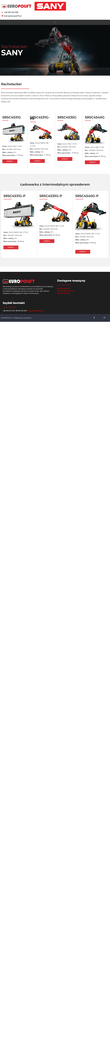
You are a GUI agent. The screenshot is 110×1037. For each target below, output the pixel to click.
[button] (9, 161)
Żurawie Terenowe (63, 293)
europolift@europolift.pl (35, 311)
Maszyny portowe (63, 288)
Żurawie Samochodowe (65, 291)
